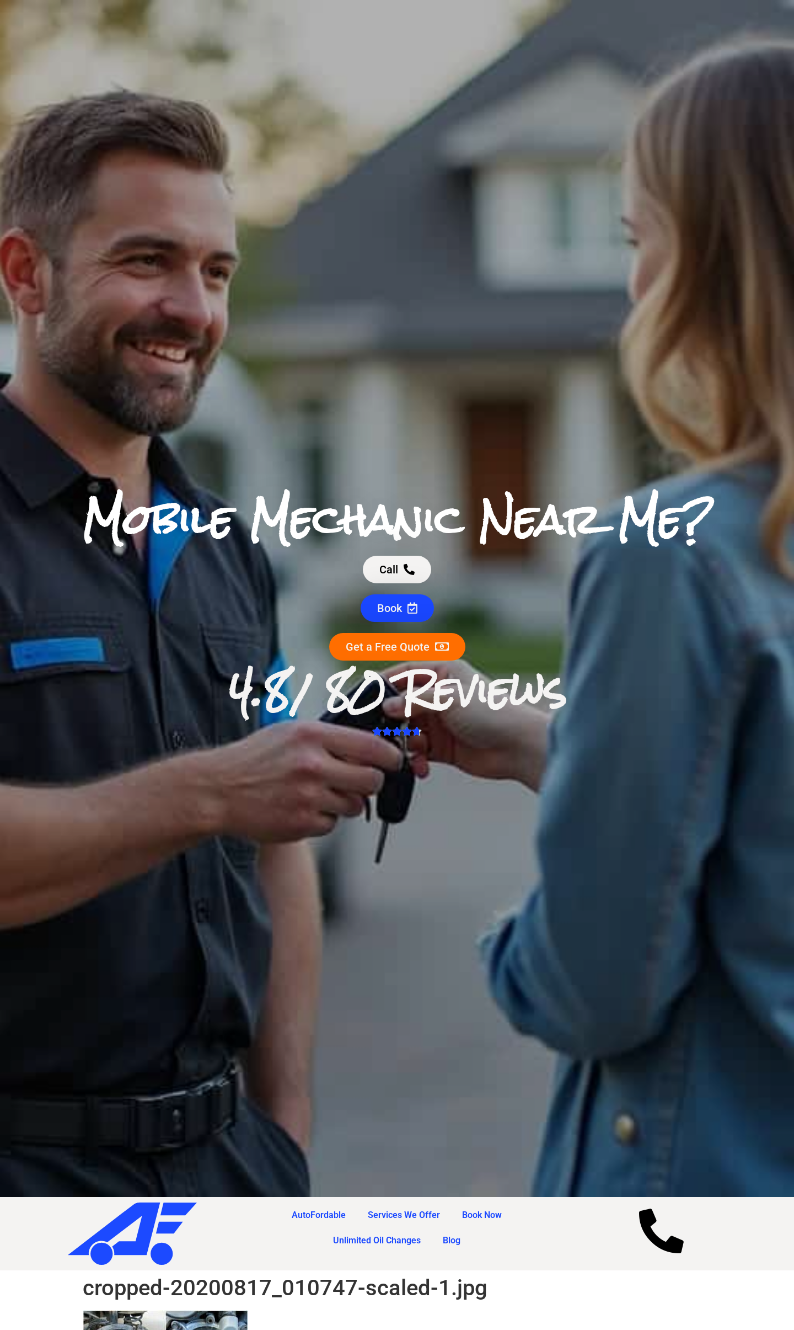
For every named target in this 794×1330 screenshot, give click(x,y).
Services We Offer (404, 1215)
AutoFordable (319, 1215)
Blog (451, 1240)
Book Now (482, 1215)
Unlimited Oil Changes (377, 1240)
